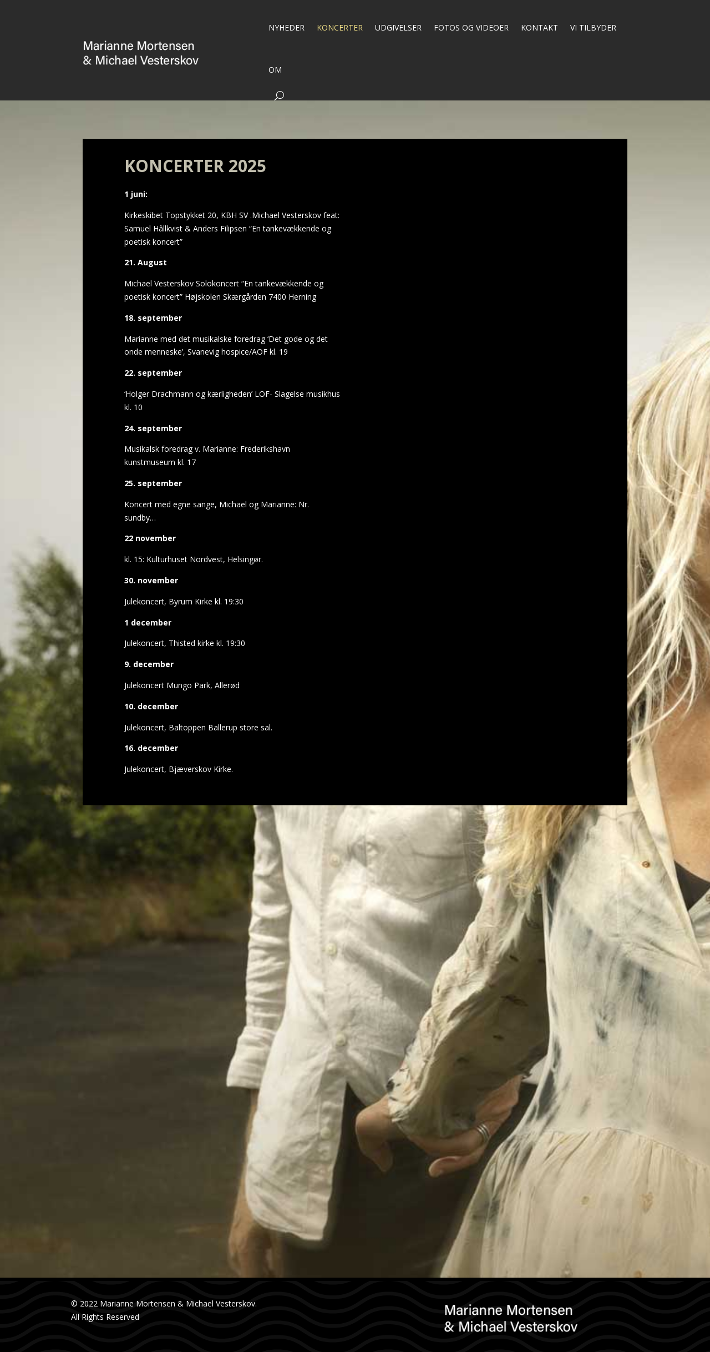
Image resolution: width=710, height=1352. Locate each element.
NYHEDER (286, 27)
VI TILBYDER (593, 27)
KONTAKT (539, 27)
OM (275, 69)
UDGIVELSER (398, 27)
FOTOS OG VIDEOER (471, 27)
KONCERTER (340, 27)
